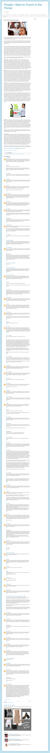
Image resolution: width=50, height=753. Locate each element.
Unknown (7, 201)
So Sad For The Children (9, 552)
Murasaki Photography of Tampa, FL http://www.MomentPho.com (15, 596)
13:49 (6, 593)
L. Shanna (7, 234)
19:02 (6, 697)
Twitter (20, 148)
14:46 (6, 272)
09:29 (6, 482)
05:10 (6, 660)
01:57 (6, 655)
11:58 (6, 545)
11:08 (6, 170)
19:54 (6, 641)
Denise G (7, 173)
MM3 (6, 409)
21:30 (6, 647)
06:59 (6, 511)
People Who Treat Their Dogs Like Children (14, 743)
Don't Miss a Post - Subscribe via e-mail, (10, 148)
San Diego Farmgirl (8, 240)
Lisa (6, 185)
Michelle (7, 390)
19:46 (6, 319)
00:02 (6, 369)
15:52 (6, 279)
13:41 (6, 260)
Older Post (29, 701)
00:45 (6, 447)
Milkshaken (7, 423)
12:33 (6, 237)
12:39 (6, 407)
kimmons (7, 383)
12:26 (6, 400)
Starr (7, 165)
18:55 (6, 488)
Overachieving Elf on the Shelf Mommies (14, 734)
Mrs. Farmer (7, 472)
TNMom (7, 503)
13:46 (6, 587)
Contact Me (32, 14)
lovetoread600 (8, 247)
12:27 (6, 556)
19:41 (6, 309)
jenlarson (7, 378)
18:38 (6, 527)
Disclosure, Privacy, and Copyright (40, 14)
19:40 (6, 301)
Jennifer (7, 540)
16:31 (6, 622)
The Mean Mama (8, 437)
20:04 (6, 434)
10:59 (6, 162)
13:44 (6, 581)
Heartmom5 (7, 297)
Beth (6, 559)
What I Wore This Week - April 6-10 (9, 705)
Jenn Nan (7, 193)
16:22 (6, 616)
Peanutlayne (7, 289)
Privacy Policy (5, 16)
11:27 (6, 206)
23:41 (6, 440)
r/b (6, 571)
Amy (6, 491)
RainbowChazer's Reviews (9, 267)
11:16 (6, 521)
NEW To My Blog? (14, 14)
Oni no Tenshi (8, 335)
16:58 (6, 628)
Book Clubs (27, 14)
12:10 (6, 550)
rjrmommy (7, 577)
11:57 (6, 222)
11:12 (6, 176)
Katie (6, 282)
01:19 (6, 470)
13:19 (6, 568)
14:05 (6, 265)
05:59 (6, 375)
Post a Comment (7, 699)
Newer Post (5, 701)
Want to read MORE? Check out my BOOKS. (10, 150)
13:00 (6, 414)
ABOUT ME (8, 14)
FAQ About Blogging (21, 14)
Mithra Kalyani (8, 684)
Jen (6, 403)
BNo (6, 321)
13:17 (6, 251)
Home (4, 14)
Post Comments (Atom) (10, 702)
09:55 (6, 380)
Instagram (23, 148)
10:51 (6, 394)
